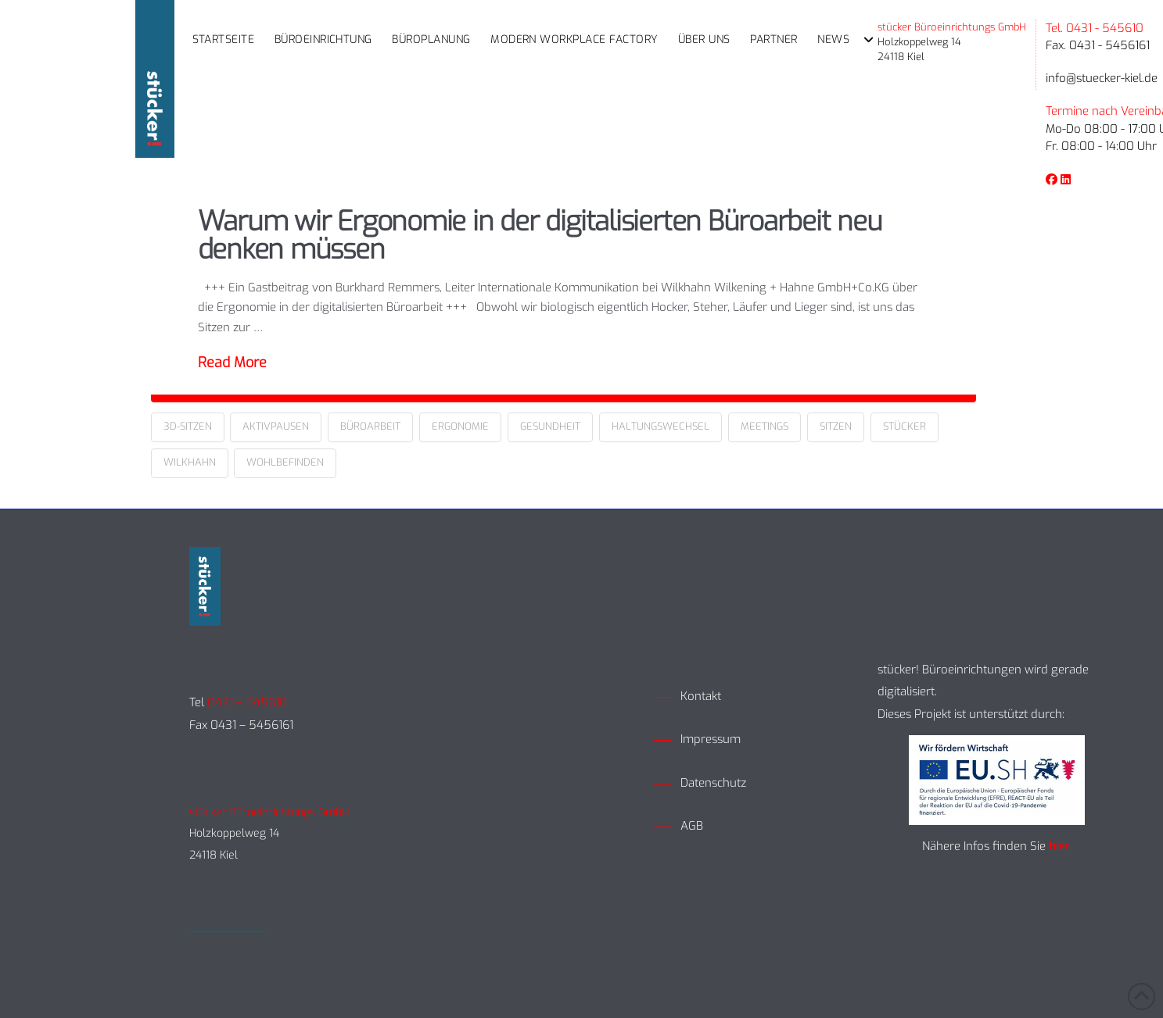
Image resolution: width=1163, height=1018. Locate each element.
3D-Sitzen (187, 426)
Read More (232, 362)
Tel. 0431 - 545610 (1094, 28)
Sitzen (836, 426)
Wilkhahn (189, 462)
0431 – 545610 (247, 702)
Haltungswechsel (660, 426)
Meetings (764, 426)
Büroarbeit (370, 426)
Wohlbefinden (285, 462)
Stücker (904, 426)
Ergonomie (460, 426)
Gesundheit (550, 426)
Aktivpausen (275, 426)
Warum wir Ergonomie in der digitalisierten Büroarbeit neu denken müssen (540, 235)
